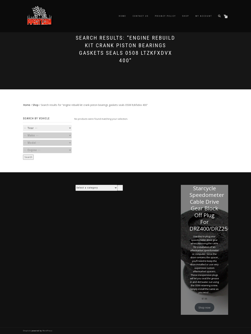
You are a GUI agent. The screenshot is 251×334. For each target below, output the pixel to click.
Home (122, 16)
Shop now (204, 307)
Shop (185, 16)
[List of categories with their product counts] (96, 188)
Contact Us (140, 16)
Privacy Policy (165, 16)
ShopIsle (27, 331)
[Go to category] (120, 188)
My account (203, 16)
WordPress (47, 331)
